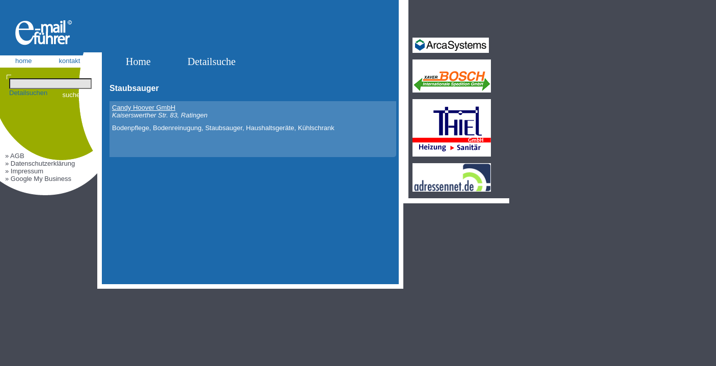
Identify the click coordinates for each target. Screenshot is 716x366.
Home (138, 61)
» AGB (14, 156)
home (23, 61)
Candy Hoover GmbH (143, 107)
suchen (73, 95)
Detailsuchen (28, 93)
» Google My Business (38, 178)
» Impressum (24, 171)
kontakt (69, 61)
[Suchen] (50, 83)
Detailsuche (211, 61)
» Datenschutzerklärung (40, 163)
